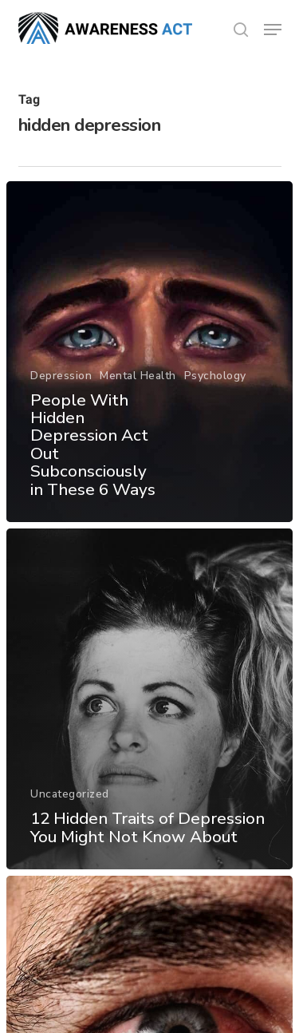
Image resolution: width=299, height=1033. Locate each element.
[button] (272, 30)
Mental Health (138, 375)
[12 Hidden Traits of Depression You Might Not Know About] (149, 698)
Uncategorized (69, 793)
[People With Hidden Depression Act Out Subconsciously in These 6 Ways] (149, 351)
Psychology (215, 375)
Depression (61, 375)
